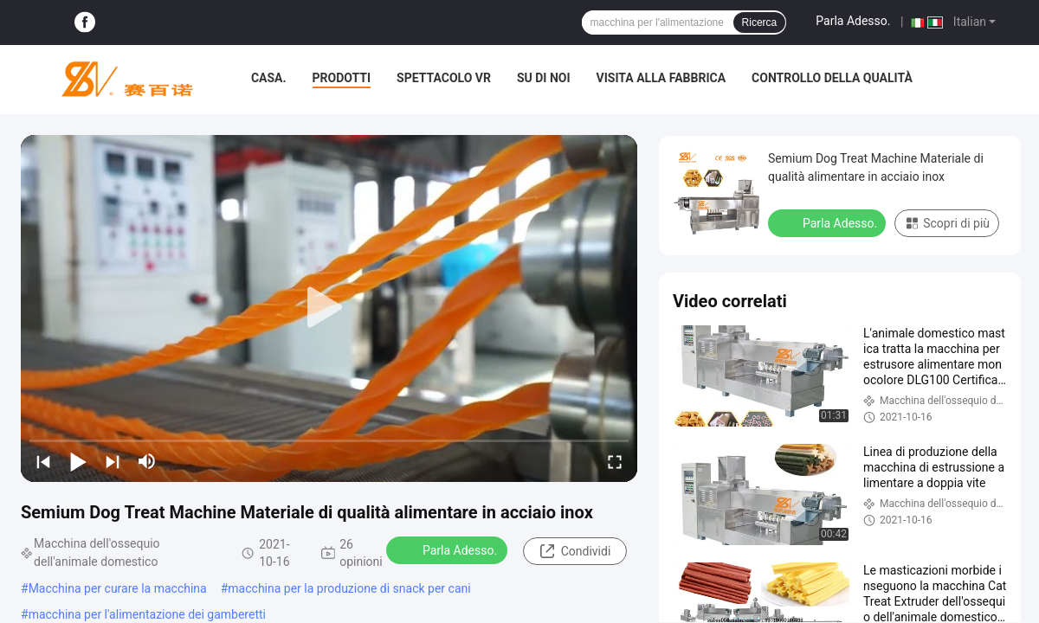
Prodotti (342, 78)
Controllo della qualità (832, 78)
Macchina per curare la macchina (118, 588)
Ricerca (760, 22)
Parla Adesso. (853, 21)
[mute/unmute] (147, 461)
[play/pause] (78, 461)
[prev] (43, 461)
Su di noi (544, 78)
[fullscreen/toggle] (614, 461)
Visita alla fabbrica (661, 78)
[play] (329, 308)
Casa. (269, 78)
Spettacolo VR (444, 78)
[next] (112, 461)
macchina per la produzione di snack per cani (349, 588)
